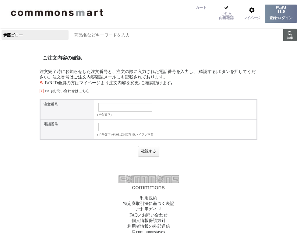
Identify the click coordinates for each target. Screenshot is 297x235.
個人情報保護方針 (149, 220)
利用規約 (148, 198)
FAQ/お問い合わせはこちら (67, 91)
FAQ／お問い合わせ (148, 215)
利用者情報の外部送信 (148, 226)
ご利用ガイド (148, 209)
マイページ (90, 83)
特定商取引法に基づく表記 (148, 203)
